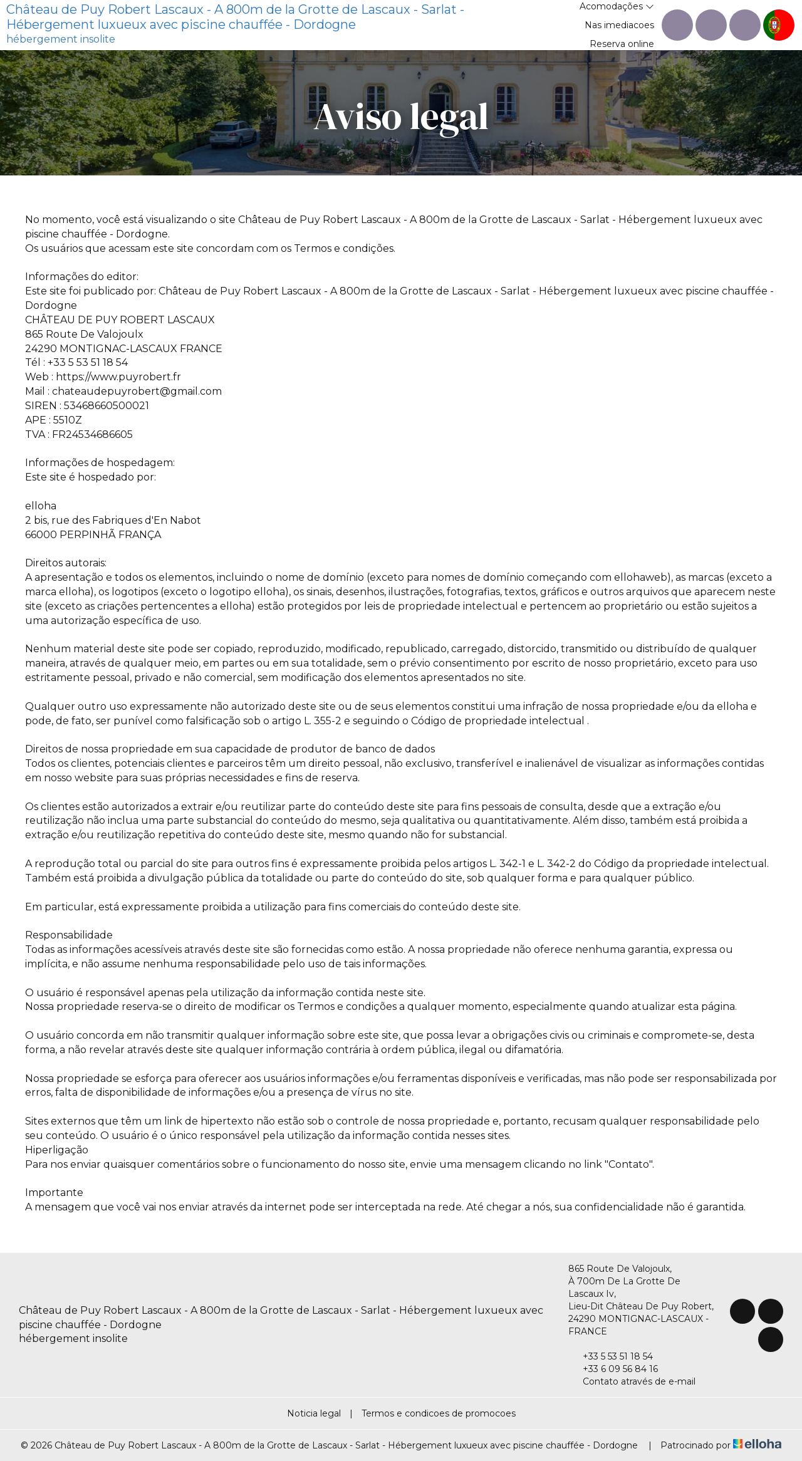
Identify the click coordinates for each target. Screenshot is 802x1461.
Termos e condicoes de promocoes (439, 1413)
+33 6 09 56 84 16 (613, 1369)
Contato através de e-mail (631, 1381)
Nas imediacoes (619, 25)
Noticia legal (314, 1413)
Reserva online (622, 43)
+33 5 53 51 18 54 (610, 1356)
